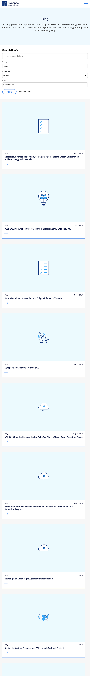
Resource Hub (53, 620)
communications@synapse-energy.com (24, 601)
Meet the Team (10, 634)
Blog (48, 625)
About (5, 620)
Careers (50, 629)
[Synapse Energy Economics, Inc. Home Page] (43, 3)
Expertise (7, 629)
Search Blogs (10, 50)
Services (6, 625)
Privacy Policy (52, 667)
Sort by (5, 81)
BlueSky (4, 660)
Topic (4, 62)
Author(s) (6, 71)
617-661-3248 (15, 599)
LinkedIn (11, 660)
